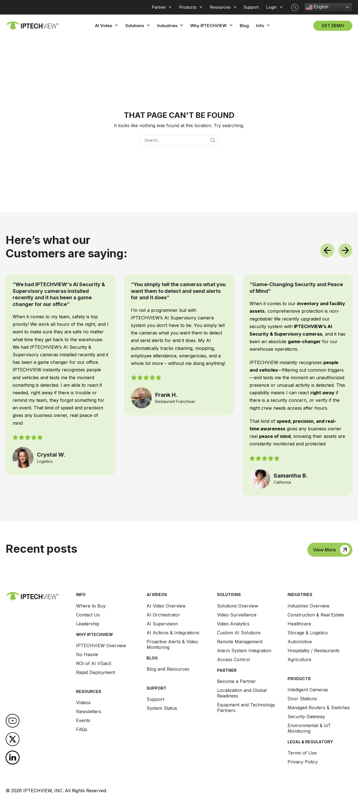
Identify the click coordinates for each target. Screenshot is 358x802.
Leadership (87, 624)
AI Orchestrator (163, 615)
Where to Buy (91, 606)
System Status (162, 708)
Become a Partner (236, 681)
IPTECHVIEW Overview (101, 645)
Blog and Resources (168, 669)
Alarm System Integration (244, 650)
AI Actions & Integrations (173, 632)
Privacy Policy (303, 762)
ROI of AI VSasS (93, 663)
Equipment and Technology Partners (246, 707)
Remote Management (239, 641)
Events (83, 720)
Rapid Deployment (95, 672)
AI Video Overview (166, 606)
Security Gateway (306, 716)
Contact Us (88, 615)
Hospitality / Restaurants (314, 650)
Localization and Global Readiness (242, 693)
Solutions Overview (237, 606)
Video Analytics (233, 624)
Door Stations (302, 698)
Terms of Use (302, 753)
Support (155, 699)
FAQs (81, 729)
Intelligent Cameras (308, 689)
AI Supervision (162, 624)
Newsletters (88, 711)
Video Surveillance (236, 615)
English (317, 7)
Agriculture (299, 659)
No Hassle (87, 654)
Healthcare (299, 624)
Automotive (300, 641)
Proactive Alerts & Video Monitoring (172, 644)
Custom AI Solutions (239, 632)
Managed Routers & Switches (319, 707)
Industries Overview (308, 606)
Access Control (233, 659)
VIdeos (83, 702)
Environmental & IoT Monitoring (309, 728)
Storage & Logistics (308, 632)
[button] (294, 7)
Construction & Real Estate (316, 615)
